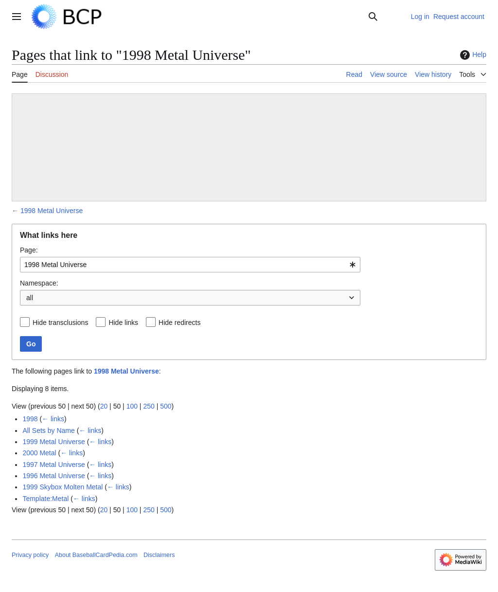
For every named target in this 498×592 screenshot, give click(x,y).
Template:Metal (45, 498)
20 (104, 406)
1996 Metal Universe (53, 476)
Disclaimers (159, 555)
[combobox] (190, 264)
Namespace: (39, 283)
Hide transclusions (60, 322)
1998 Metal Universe (51, 211)
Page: (29, 250)
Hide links (123, 322)
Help (472, 55)
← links (53, 419)
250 (148, 406)
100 (132, 406)
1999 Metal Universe (53, 442)
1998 (29, 419)
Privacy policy (30, 555)
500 (165, 406)
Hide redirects (179, 322)
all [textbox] (29, 298)
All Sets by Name (48, 430)
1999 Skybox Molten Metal (62, 487)
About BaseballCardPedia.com (96, 555)
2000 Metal (39, 453)
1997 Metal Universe (53, 464)
